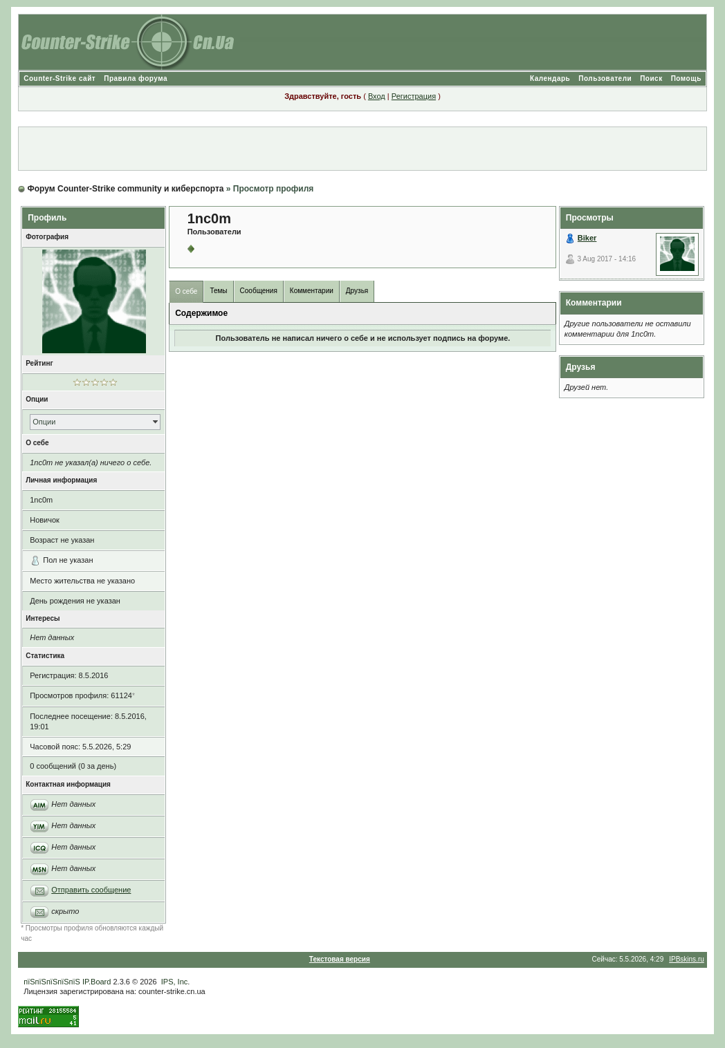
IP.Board (96, 981)
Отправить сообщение (91, 890)
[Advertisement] (362, 148)
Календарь (550, 78)
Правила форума (135, 78)
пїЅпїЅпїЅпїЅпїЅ (52, 981)
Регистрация (414, 96)
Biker (587, 238)
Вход (376, 96)
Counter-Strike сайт (59, 78)
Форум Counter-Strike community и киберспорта (126, 189)
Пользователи (605, 78)
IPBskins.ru (686, 959)
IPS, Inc (174, 981)
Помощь (686, 78)
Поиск (651, 78)
